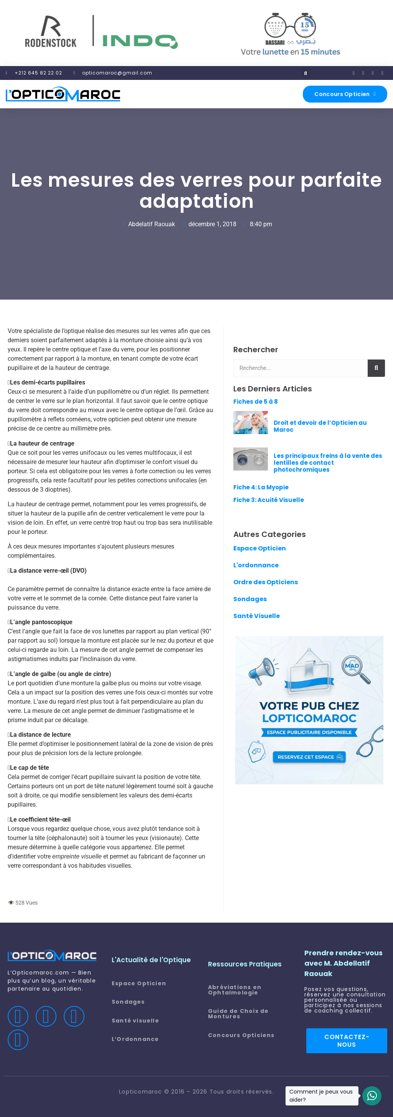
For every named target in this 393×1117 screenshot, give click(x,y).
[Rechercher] (376, 368)
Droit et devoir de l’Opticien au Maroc (320, 426)
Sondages (250, 599)
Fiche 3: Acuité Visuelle (268, 500)
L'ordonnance (256, 565)
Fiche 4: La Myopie (261, 487)
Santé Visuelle (256, 616)
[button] (305, 73)
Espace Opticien (259, 548)
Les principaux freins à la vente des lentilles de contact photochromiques (328, 463)
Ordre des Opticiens (265, 582)
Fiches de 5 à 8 (255, 402)
